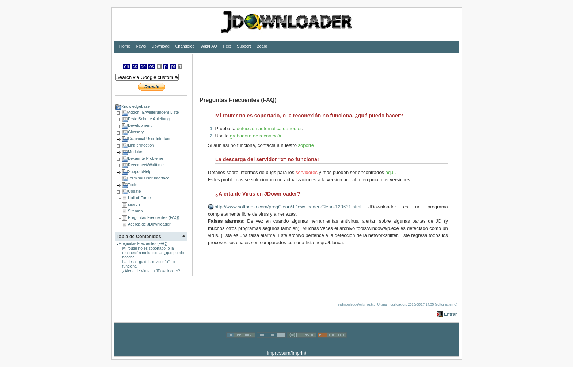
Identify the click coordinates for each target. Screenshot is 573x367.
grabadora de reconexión (256, 136)
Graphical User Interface (149, 138)
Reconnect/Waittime (146, 165)
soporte (306, 145)
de (143, 66)
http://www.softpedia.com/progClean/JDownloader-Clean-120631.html (288, 206)
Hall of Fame (139, 198)
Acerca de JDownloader (149, 224)
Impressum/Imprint (286, 353)
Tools (132, 184)
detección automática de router (269, 128)
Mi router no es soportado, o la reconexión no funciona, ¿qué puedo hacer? (153, 253)
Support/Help (139, 171)
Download (161, 46)
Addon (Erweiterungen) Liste (153, 112)
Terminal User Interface (149, 178)
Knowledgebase (135, 106)
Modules (135, 152)
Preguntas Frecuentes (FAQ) (153, 217)
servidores (307, 172)
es (151, 66)
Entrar (450, 314)
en (126, 66)
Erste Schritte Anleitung (149, 119)
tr (180, 66)
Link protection (141, 145)
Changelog (184, 46)
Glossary (136, 132)
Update (134, 191)
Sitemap (135, 211)
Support (244, 46)
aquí (390, 172)
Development (140, 125)
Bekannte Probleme (145, 158)
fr (159, 66)
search (134, 204)
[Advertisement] (326, 70)
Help (227, 46)
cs (135, 66)
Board (262, 46)
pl (166, 66)
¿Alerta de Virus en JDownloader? (151, 271)
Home (124, 46)
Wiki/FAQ (208, 46)
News (141, 46)
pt (173, 66)
